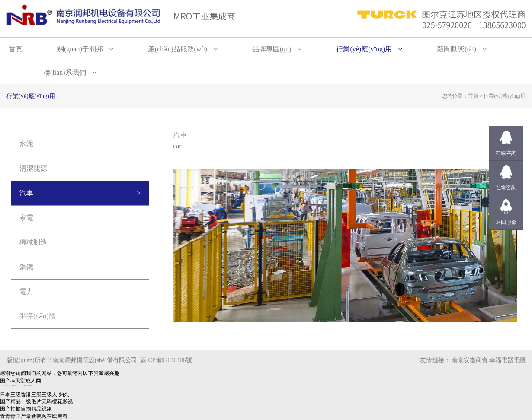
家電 (26, 217)
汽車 (26, 193)
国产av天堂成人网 (20, 381)
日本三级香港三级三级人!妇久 (34, 394)
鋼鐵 (26, 266)
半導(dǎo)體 (37, 316)
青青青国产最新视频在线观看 (33, 416)
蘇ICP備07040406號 (166, 360)
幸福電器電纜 (507, 360)
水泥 (26, 143)
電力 (26, 291)
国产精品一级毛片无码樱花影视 (36, 401)
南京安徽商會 (470, 360)
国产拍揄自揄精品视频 (26, 409)
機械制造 (33, 242)
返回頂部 (506, 222)
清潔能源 (33, 168)
